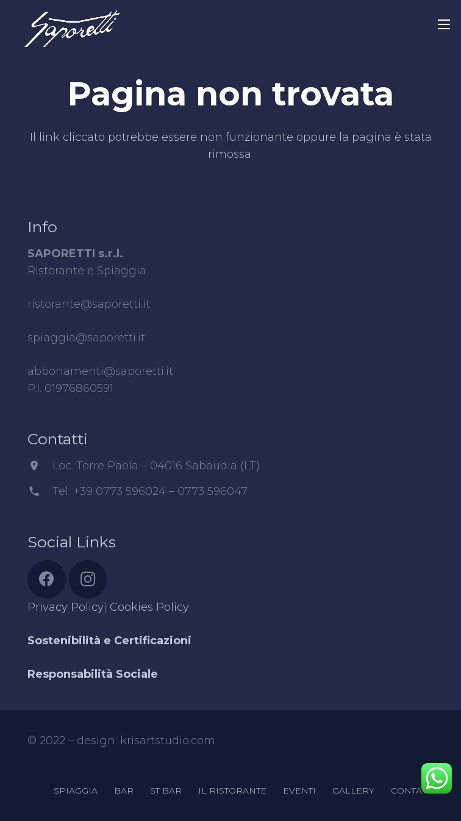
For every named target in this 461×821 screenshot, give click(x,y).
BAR (124, 790)
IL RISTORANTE (232, 790)
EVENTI (299, 790)
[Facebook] (46, 579)
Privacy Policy (65, 607)
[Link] (72, 21)
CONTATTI (412, 790)
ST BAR (166, 790)
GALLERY (353, 790)
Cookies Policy (149, 607)
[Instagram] (88, 579)
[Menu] (444, 24)
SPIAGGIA (76, 790)
